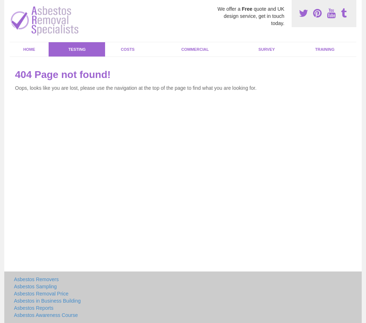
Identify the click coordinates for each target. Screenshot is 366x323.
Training (325, 49)
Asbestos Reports (34, 308)
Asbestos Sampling (35, 286)
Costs (128, 49)
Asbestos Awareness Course (46, 315)
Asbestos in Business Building (47, 301)
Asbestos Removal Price (41, 294)
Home (29, 49)
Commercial (195, 49)
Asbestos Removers (36, 279)
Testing (76, 49)
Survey (266, 49)
